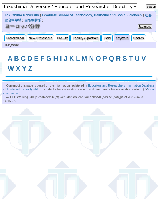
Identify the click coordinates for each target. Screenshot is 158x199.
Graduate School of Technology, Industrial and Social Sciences (92, 15)
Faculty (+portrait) (85, 38)
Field (107, 38)
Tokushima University (22, 15)
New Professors (40, 38)
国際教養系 (32, 20)
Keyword (122, 38)
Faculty (62, 38)
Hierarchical (15, 38)
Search (138, 38)
